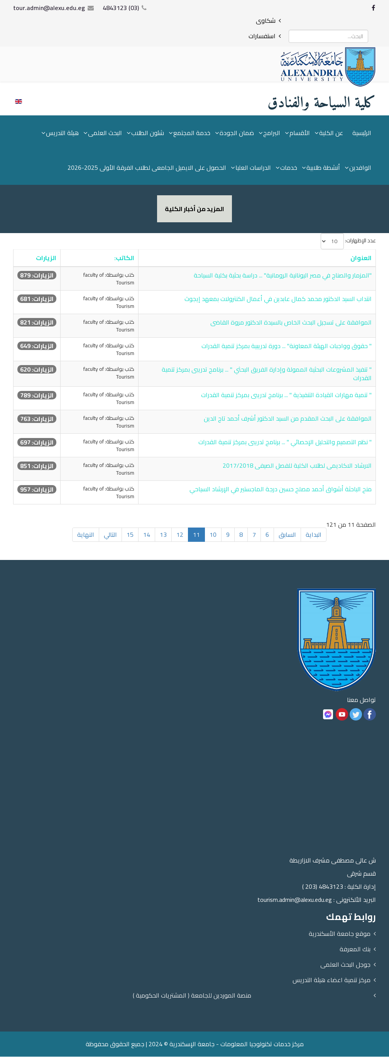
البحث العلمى (105, 133)
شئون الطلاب (147, 133)
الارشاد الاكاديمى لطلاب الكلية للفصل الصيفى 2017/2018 (297, 466)
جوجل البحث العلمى (345, 965)
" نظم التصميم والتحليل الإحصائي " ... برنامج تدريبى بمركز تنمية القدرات (285, 442)
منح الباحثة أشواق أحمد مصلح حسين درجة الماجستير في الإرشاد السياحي (280, 489)
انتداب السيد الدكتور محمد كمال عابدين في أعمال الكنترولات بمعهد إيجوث (278, 299)
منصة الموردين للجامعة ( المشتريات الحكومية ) (192, 995)
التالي (110, 535)
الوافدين (360, 168)
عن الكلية (331, 133)
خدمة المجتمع (191, 133)
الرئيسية (361, 133)
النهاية (85, 535)
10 (213, 535)
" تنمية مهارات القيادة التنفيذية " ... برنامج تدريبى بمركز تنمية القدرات (286, 395)
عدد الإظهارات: (360, 240)
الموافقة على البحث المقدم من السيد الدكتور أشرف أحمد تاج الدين (288, 418)
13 (163, 535)
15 (130, 535)
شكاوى (266, 20)
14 (146, 535)
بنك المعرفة (355, 949)
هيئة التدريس (62, 133)
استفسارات (262, 36)
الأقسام (299, 133)
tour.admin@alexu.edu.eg (49, 8)
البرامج (271, 133)
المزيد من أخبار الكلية (194, 209)
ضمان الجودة (237, 133)
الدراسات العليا (253, 168)
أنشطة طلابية (323, 168)
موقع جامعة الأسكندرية (339, 934)
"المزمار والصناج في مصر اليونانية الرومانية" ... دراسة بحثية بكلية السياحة (283, 275)
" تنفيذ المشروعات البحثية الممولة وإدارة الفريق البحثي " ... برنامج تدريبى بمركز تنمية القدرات (267, 374)
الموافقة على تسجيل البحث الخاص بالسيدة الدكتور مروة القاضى (291, 322)
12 (179, 535)
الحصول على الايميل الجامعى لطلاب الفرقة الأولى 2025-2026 (147, 168)
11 (196, 535)
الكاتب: (124, 258)
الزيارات (46, 258)
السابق (287, 535)
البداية (313, 535)
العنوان (361, 258)
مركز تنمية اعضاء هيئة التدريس (331, 980)
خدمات (288, 168)
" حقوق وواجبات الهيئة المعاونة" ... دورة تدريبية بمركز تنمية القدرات (286, 346)
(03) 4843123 (121, 8)
